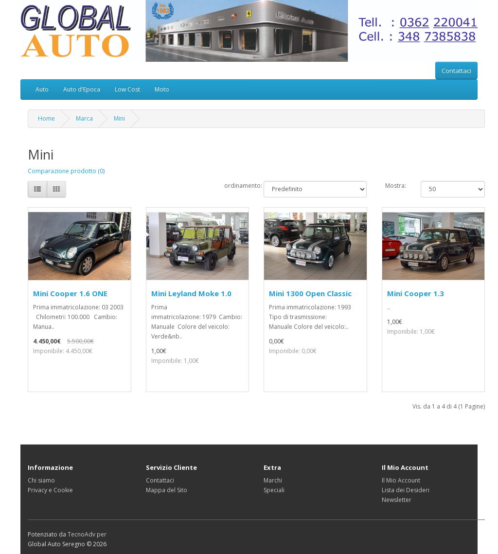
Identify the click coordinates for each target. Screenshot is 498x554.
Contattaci (456, 70)
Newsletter (396, 500)
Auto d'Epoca (81, 89)
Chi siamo (41, 480)
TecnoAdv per (87, 534)
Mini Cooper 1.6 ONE (70, 293)
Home (46, 118)
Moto (162, 89)
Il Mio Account (401, 480)
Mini (119, 118)
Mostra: (395, 185)
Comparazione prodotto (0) (66, 171)
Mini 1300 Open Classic (310, 293)
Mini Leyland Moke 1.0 (191, 293)
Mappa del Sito (166, 490)
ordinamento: (236, 185)
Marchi (273, 480)
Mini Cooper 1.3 (415, 293)
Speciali (274, 490)
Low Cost (127, 89)
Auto (42, 89)
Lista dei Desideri (405, 490)
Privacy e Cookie (50, 490)
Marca (84, 118)
